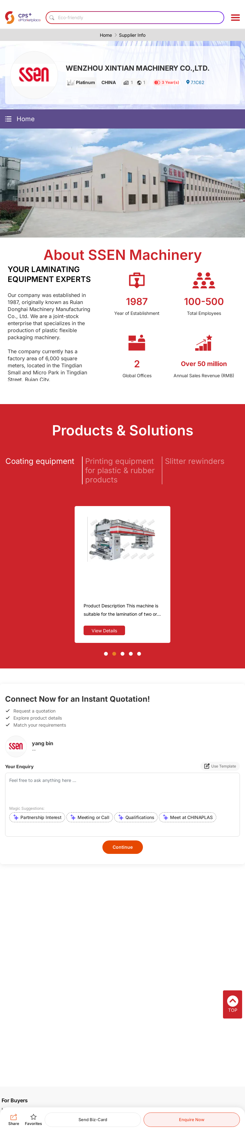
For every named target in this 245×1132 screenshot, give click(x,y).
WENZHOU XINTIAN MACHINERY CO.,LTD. (138, 68)
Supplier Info (132, 35)
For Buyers (15, 1100)
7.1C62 (195, 82)
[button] (106, 654)
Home (106, 35)
